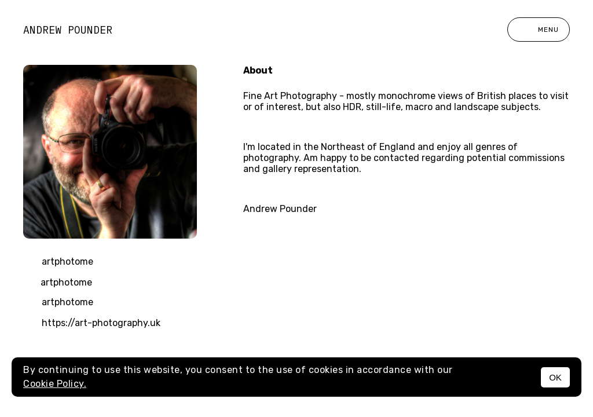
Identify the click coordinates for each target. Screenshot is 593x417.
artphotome (58, 262)
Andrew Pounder (67, 29)
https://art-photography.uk (91, 323)
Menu (538, 29)
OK (555, 377)
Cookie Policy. (54, 383)
